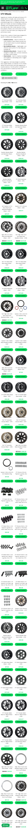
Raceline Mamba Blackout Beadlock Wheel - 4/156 (21, 154)
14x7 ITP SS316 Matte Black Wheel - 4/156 (21, 395)
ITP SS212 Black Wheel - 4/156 (21, 688)
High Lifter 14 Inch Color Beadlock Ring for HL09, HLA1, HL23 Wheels (7, 795)
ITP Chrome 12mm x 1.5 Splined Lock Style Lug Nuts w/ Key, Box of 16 (7, 583)
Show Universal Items (9, 78)
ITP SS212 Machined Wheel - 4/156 (21, 289)
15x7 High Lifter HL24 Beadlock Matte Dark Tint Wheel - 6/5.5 (7, 822)
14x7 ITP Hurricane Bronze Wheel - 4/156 (6, 446)
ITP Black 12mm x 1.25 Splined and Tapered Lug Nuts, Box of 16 (7, 556)
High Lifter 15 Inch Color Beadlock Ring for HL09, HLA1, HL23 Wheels (21, 768)
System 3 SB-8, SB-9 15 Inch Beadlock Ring (7, 473)
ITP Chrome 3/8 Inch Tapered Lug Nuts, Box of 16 (21, 474)
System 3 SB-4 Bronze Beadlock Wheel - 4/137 (21, 609)
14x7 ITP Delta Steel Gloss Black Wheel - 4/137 (21, 263)
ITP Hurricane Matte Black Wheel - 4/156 (7, 126)
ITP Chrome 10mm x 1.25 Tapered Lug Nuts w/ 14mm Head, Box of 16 (21, 501)
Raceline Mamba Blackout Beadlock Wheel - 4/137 (7, 181)
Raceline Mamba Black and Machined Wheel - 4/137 (21, 741)
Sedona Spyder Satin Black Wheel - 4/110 (21, 636)
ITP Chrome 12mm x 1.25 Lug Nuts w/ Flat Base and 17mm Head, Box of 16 (21, 529)
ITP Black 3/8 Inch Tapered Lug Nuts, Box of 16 (7, 501)
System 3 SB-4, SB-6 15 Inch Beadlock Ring (21, 314)
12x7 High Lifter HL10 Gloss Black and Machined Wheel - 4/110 (7, 315)
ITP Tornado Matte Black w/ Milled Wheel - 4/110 (7, 714)
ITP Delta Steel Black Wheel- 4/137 (21, 368)
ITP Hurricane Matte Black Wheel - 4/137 (21, 100)
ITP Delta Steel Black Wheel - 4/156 (7, 663)
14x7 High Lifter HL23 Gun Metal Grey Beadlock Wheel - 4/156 (21, 236)
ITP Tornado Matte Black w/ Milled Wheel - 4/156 (7, 741)
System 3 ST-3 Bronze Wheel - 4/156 (21, 207)
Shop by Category (8, 11)
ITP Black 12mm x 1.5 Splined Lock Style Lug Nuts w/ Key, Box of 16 (21, 583)
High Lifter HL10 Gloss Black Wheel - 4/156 (7, 767)
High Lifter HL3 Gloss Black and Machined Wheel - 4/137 (7, 236)
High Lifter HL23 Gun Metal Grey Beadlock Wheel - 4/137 (7, 369)
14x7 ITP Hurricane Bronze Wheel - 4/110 (7, 420)
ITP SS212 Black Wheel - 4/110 (21, 663)
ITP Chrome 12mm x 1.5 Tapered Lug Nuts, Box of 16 (7, 610)
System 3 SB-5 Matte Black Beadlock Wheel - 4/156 (21, 342)
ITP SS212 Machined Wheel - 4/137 (7, 289)
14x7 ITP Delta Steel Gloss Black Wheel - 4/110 (7, 263)
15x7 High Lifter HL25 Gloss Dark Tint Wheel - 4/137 (21, 822)
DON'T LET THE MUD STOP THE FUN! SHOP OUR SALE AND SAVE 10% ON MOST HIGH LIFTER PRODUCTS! (13, 2)
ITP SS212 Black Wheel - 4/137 (7, 688)
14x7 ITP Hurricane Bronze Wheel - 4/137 (21, 420)
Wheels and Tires (16, 11)
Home (2, 11)
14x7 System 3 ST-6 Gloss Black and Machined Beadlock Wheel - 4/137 (7, 209)
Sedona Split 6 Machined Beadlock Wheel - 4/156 (7, 637)
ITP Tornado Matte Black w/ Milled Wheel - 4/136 (21, 714)
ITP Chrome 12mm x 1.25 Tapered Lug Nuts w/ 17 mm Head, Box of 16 (21, 556)
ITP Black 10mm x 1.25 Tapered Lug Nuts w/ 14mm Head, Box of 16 (7, 528)
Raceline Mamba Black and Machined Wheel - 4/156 (7, 154)
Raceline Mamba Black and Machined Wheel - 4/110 (21, 127)
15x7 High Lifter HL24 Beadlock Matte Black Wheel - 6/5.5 (21, 795)
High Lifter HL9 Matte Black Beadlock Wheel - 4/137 (21, 447)
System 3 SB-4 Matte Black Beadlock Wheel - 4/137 (7, 342)
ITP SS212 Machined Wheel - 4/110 (21, 180)
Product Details (6, 107)
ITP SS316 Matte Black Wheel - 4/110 (7, 395)
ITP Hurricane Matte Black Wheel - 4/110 (7, 100)
